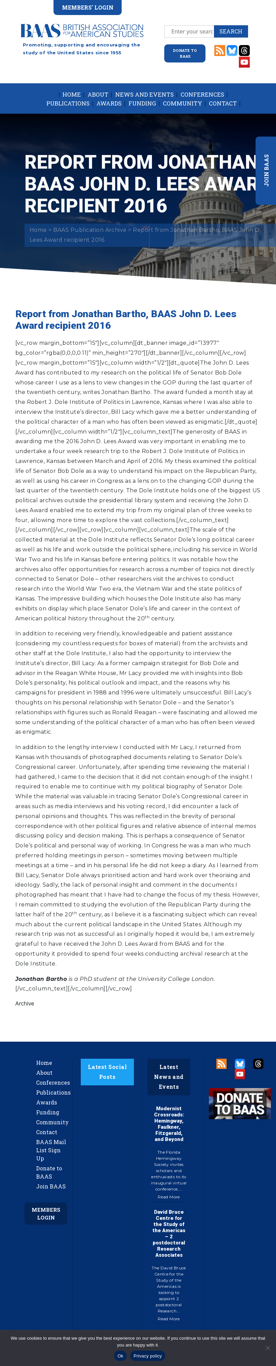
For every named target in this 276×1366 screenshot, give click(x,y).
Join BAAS (51, 1186)
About (98, 94)
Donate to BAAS (49, 1172)
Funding (142, 103)
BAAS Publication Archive (90, 230)
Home (71, 94)
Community (182, 103)
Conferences (202, 94)
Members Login (46, 1213)
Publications (68, 103)
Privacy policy (148, 1355)
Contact (223, 103)
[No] (267, 1347)
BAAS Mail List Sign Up (51, 1150)
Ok (120, 1355)
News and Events (144, 94)
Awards (109, 103)
